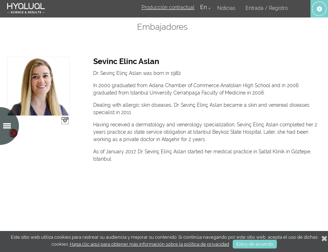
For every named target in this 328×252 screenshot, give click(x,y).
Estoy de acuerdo (254, 244)
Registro (278, 8)
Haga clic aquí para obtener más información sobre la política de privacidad (149, 244)
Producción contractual (168, 7)
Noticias (226, 8)
